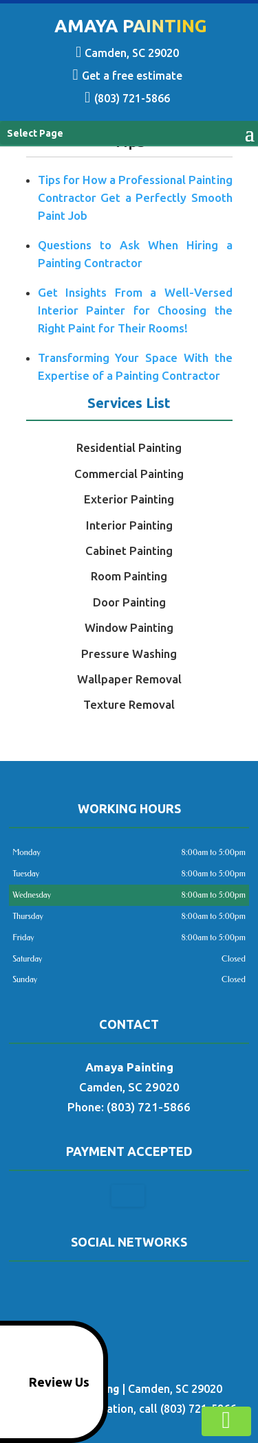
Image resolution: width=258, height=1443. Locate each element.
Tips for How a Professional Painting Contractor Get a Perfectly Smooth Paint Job (135, 197)
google (127, 1286)
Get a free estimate (127, 72)
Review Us (47, 1381)
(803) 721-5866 (127, 94)
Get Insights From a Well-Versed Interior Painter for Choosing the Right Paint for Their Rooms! (135, 310)
